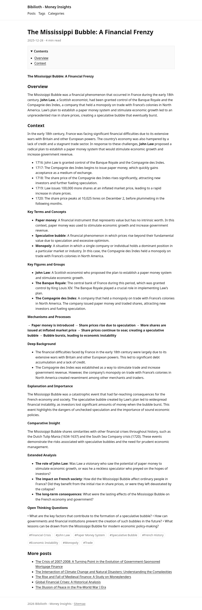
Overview (41, 58)
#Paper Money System (90, 535)
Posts (32, 13)
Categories (56, 13)
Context (40, 63)
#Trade (88, 543)
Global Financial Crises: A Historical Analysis (68, 582)
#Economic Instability (43, 543)
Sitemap (79, 604)
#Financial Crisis (40, 535)
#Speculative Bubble (123, 535)
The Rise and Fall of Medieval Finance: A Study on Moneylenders (83, 577)
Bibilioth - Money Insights (49, 6)
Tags (41, 13)
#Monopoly (70, 543)
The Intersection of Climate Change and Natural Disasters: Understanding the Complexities (104, 572)
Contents (41, 51)
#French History (152, 535)
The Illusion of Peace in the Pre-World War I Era (71, 587)
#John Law (63, 535)
